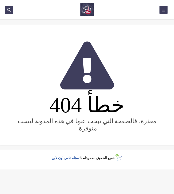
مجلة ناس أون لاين (65, 158)
